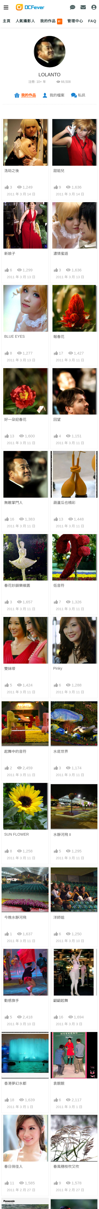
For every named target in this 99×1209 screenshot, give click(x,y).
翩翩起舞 (60, 832)
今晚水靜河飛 (15, 791)
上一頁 (21, 1082)
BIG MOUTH (14, 995)
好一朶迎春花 (15, 419)
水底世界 (60, 709)
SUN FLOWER (16, 750)
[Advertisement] (49, 1159)
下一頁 (49, 1090)
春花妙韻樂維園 (17, 585)
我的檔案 (57, 95)
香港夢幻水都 (15, 873)
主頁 (7, 21)
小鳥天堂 (11, 955)
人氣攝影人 (25, 21)
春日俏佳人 (13, 914)
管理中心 (75, 21)
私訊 (81, 95)
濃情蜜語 (60, 253)
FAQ (92, 21)
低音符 (58, 585)
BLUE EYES (14, 336)
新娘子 (9, 253)
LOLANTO (50, 74)
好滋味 (58, 1037)
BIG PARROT (15, 1036)
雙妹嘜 (9, 669)
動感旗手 (11, 832)
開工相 (58, 996)
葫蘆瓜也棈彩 (64, 503)
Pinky (57, 668)
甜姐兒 (58, 171)
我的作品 (51, 21)
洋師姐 (58, 791)
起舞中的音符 (15, 709)
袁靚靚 (58, 873)
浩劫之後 (11, 171)
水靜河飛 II (62, 750)
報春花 (58, 337)
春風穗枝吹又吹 (66, 914)
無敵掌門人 (13, 503)
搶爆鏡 (58, 955)
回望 (57, 419)
